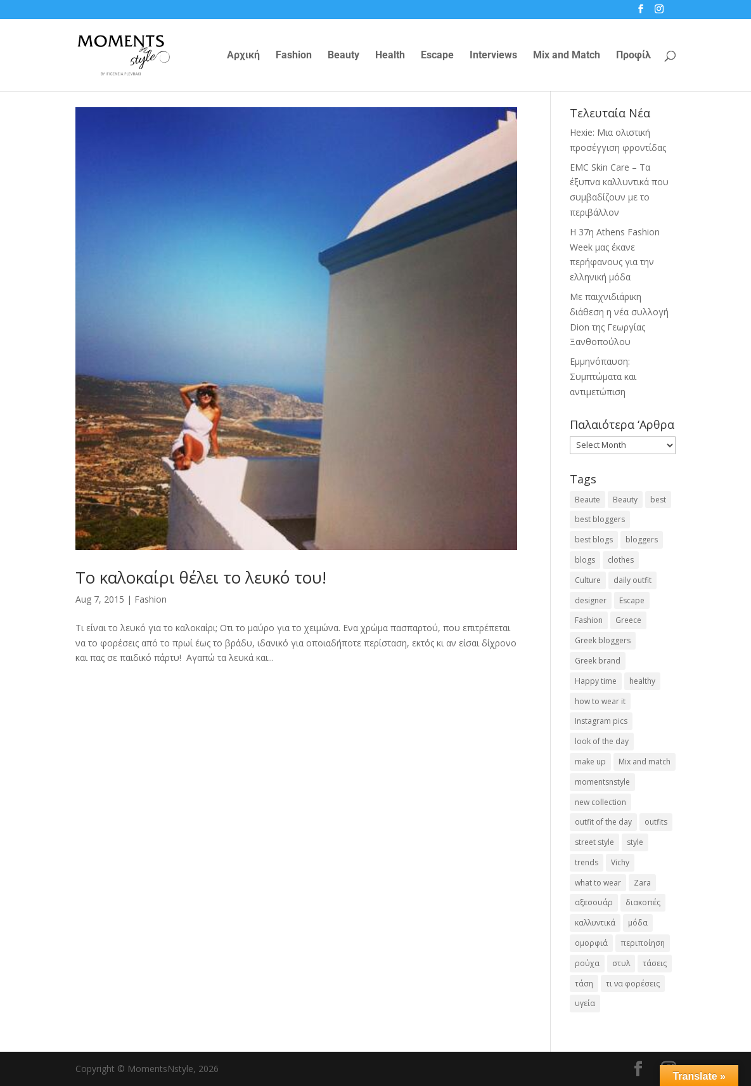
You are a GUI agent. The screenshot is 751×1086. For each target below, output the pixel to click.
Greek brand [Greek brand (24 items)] (597, 660)
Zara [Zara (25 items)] (642, 882)
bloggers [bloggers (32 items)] (642, 539)
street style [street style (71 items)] (594, 842)
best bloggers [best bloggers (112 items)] (600, 519)
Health (390, 56)
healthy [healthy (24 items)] (642, 681)
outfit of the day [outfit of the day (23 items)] (603, 821)
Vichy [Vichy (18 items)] (620, 862)
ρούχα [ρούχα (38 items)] (587, 963)
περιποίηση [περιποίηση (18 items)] (642, 943)
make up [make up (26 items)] (590, 761)
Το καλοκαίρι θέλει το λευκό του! (200, 577)
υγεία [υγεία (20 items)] (585, 1003)
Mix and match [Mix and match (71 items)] (645, 761)
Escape (437, 56)
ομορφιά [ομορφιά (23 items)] (591, 943)
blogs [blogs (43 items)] (585, 559)
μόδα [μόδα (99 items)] (638, 922)
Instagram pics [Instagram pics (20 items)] (601, 721)
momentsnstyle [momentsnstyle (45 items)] (602, 781)
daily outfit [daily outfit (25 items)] (632, 580)
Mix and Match (566, 56)
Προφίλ (633, 56)
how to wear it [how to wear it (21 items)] (600, 701)
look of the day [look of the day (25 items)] (602, 741)
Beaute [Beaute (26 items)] (587, 499)
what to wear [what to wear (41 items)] (598, 882)
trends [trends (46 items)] (586, 862)
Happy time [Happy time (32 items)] (596, 681)
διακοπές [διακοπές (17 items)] (643, 902)
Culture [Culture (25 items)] (588, 580)
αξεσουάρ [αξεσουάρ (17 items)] (594, 902)
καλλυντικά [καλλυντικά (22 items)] (595, 922)
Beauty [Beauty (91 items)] (625, 499)
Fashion (294, 56)
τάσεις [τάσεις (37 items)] (655, 963)
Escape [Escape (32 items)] (632, 600)
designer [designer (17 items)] (591, 600)
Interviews (493, 56)
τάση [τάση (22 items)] (584, 983)
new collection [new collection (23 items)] (600, 802)
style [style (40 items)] (635, 842)
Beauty (343, 56)
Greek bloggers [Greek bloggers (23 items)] (603, 640)
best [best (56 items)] (658, 499)
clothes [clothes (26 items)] (621, 559)
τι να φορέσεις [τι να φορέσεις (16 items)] (633, 983)
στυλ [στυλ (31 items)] (621, 963)
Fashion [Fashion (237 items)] (589, 620)
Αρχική (243, 56)
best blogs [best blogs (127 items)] (594, 539)
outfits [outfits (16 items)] (656, 821)
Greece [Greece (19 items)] (628, 620)
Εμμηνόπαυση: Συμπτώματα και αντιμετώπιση (603, 376)
